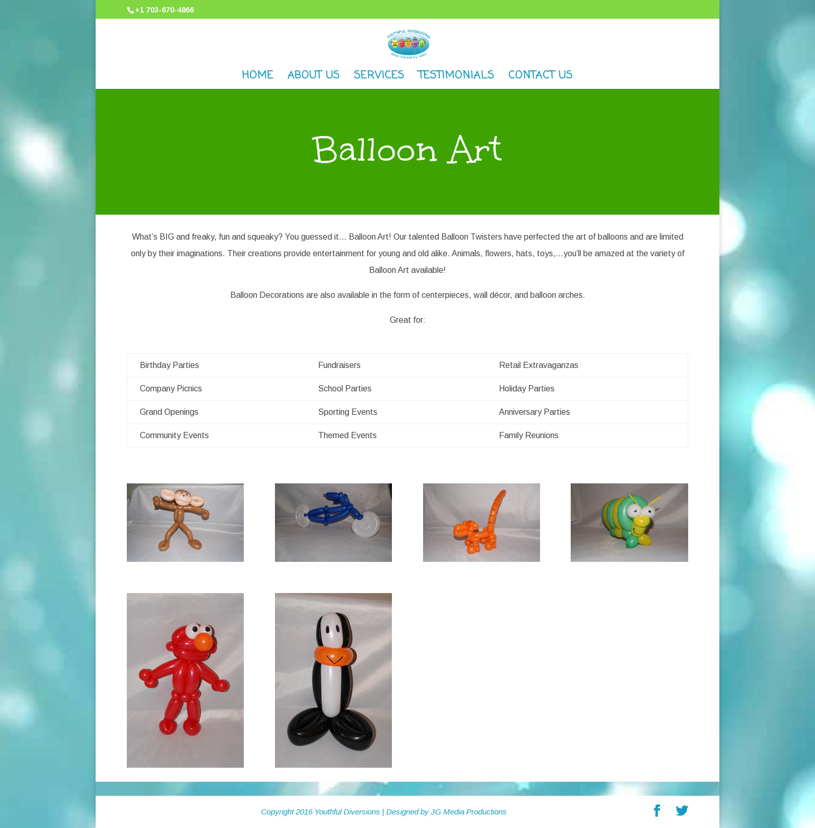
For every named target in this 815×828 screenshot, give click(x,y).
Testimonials (456, 78)
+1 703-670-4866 (164, 10)
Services (379, 78)
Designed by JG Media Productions (446, 811)
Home (257, 78)
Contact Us (540, 78)
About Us (313, 78)
